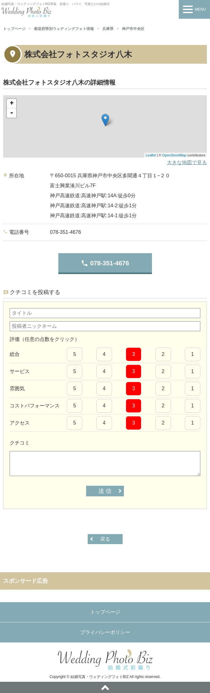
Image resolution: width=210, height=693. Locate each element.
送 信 (105, 491)
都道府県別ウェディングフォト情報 (64, 29)
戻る (105, 539)
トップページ (14, 29)
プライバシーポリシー (105, 632)
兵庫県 (108, 29)
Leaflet (151, 155)
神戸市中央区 (133, 29)
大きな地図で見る (187, 162)
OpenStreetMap (174, 155)
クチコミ (20, 442)
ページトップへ (105, 687)
